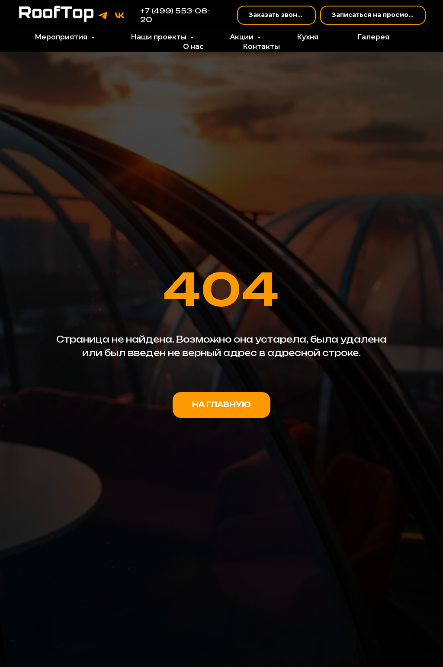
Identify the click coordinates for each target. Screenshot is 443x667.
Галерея (373, 37)
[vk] (119, 15)
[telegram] (102, 15)
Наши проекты (159, 37)
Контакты (261, 46)
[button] (276, 15)
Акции (242, 37)
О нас (193, 46)
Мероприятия (62, 37)
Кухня (307, 37)
